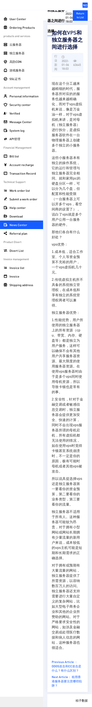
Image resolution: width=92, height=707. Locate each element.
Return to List (80, 15)
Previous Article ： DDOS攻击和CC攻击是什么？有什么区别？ (66, 666)
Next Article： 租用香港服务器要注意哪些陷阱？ (67, 681)
